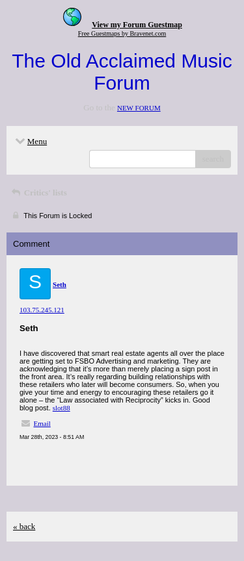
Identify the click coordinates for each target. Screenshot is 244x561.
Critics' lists (38, 192)
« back (24, 526)
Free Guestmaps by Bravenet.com (122, 33)
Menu (30, 141)
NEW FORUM (139, 108)
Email (42, 423)
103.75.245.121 (42, 310)
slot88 (61, 408)
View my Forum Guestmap (137, 24)
